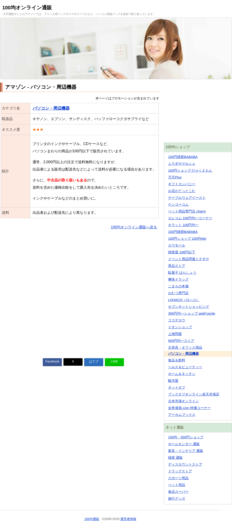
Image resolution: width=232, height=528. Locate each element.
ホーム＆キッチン (181, 374)
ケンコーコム (178, 204)
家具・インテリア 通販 (185, 451)
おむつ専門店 (178, 293)
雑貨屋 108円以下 (181, 252)
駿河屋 (173, 380)
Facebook (52, 361)
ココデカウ (176, 320)
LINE (114, 361)
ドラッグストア (180, 471)
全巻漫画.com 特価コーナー (189, 408)
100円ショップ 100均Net (187, 238)
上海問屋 (175, 334)
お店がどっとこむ (181, 191)
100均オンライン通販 (27, 7)
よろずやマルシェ (181, 163)
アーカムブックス (181, 415)
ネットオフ (176, 387)
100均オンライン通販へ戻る (134, 227)
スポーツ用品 (178, 478)
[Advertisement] (79, 291)
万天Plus (175, 177)
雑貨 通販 (175, 457)
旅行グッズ (176, 498)
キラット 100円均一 (183, 225)
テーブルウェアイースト (187, 198)
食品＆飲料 (176, 360)
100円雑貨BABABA (183, 157)
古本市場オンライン (183, 401)
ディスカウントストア (185, 464)
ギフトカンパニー (181, 184)
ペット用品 (176, 485)
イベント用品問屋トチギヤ (188, 259)
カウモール (176, 245)
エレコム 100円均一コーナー (190, 218)
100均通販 (91, 519)
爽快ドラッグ (178, 279)
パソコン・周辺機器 (51, 108)
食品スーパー (178, 491)
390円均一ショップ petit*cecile (191, 313)
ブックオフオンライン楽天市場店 (193, 394)
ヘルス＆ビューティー (185, 367)
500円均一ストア (181, 341)
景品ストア (176, 266)
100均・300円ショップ (185, 437)
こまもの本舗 (178, 286)
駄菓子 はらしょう (182, 272)
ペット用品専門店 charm (187, 211)
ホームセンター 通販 (184, 444)
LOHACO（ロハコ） (183, 300)
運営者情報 (128, 519)
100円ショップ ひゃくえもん (190, 170)
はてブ (93, 361)
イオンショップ (180, 327)
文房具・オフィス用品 (185, 347)
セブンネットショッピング (188, 306)
